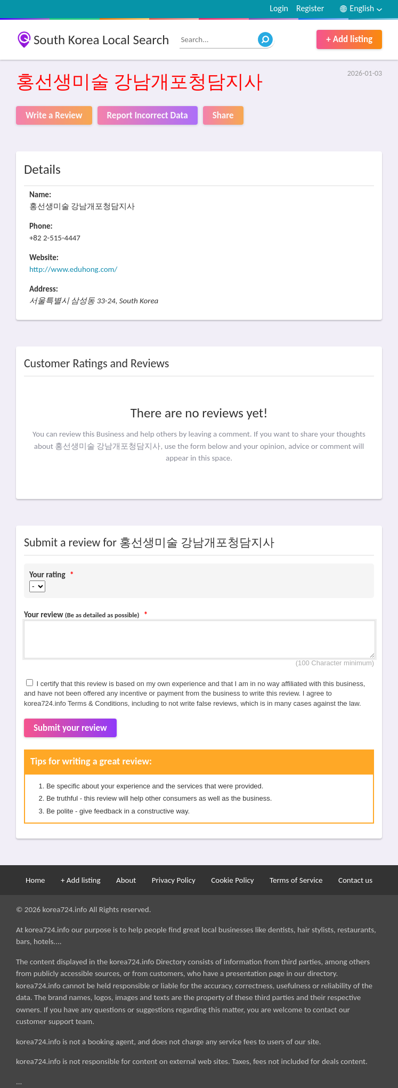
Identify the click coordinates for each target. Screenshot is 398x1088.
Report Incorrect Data (147, 115)
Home (35, 880)
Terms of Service (296, 880)
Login (279, 8)
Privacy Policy (174, 880)
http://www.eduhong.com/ (73, 269)
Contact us (355, 880)
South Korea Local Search (101, 39)
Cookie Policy (232, 880)
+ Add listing (349, 39)
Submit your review (70, 728)
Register (310, 8)
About (126, 880)
